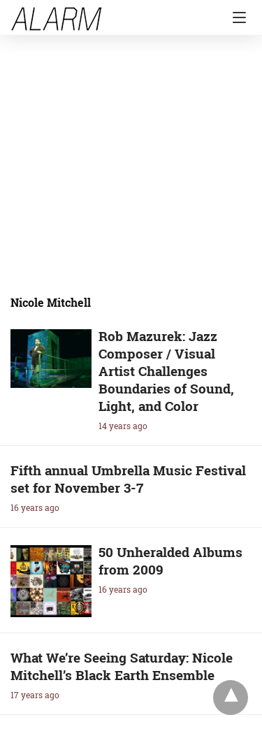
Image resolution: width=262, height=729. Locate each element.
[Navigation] (236, 17)
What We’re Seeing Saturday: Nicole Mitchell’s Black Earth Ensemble (121, 666)
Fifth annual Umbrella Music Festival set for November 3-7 (128, 478)
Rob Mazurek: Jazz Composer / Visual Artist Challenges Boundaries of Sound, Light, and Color (166, 370)
